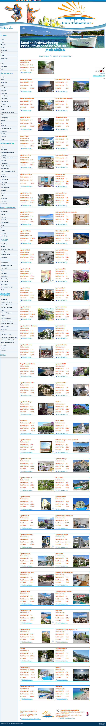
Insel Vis (3, 90)
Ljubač (3, 193)
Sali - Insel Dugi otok (8, 171)
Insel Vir (3, 160)
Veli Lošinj (4, 281)
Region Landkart (44, 56)
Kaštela (3, 136)
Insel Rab (4, 252)
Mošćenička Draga (7, 287)
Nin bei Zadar (5, 166)
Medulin (3, 44)
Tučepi (3, 115)
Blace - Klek (5, 326)
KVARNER (4, 240)
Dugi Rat (3, 133)
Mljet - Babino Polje (7, 342)
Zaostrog (4, 131)
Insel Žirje (4, 236)
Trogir (3, 77)
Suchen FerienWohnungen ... (99, 76)
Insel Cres (4, 268)
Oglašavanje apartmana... (67, 718)
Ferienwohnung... (27, 72)
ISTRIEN (3, 35)
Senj (2, 270)
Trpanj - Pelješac (6, 304)
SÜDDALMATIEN (6, 73)
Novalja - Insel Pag (7, 249)
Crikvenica (4, 262)
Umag (3, 53)
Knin (2, 225)
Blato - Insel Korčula (7, 340)
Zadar (3, 147)
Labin (2, 61)
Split (2, 109)
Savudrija (4, 66)
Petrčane (4, 201)
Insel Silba (4, 179)
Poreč (3, 39)
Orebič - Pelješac (6, 302)
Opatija (3, 246)
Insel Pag (4, 149)
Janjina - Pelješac (7, 307)
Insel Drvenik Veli (7, 128)
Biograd (3, 190)
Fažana (3, 55)
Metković (4, 329)
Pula (2, 42)
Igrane (3, 123)
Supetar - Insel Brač (7, 112)
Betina (3, 230)
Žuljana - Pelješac (7, 321)
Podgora (3, 104)
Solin (2, 139)
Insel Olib (4, 182)
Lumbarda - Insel (6, 334)
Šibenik (3, 217)
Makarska (6, 28)
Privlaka (3, 155)
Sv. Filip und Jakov (7, 157)
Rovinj (3, 47)
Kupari (3, 348)
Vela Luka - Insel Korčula (9, 337)
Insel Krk (4, 243)
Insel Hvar (4, 96)
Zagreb (3, 355)
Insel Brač (4, 87)
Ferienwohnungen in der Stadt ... (31, 719)
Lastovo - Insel (6, 318)
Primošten (4, 219)
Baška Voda (5, 117)
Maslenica (4, 176)
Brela (2, 85)
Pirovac (3, 233)
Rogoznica (4, 211)
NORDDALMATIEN (7, 143)
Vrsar (2, 63)
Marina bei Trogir (6, 106)
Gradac (3, 120)
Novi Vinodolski (6, 260)
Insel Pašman (5, 187)
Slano (3, 310)
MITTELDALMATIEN (8, 208)
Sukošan (3, 184)
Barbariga (4, 58)
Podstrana (4, 93)
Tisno (2, 228)
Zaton (3, 195)
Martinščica (5, 284)
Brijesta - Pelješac (7, 323)
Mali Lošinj (4, 279)
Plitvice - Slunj (6, 254)
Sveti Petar (4, 203)
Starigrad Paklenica (7, 152)
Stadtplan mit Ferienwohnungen (62, 56)
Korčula (3, 345)
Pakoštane (4, 163)
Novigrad (4, 50)
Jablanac (4, 273)
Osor (2, 289)
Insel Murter (5, 222)
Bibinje (3, 174)
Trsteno (3, 350)
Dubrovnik (4, 299)
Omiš (2, 79)
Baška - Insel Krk (6, 265)
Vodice (3, 214)
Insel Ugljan (5, 168)
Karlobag (4, 257)
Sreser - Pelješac (6, 313)
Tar (2, 69)
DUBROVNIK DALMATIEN (5, 294)
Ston (2, 331)
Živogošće (4, 98)
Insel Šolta (4, 101)
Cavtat (3, 315)
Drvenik (3, 125)
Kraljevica (4, 276)
